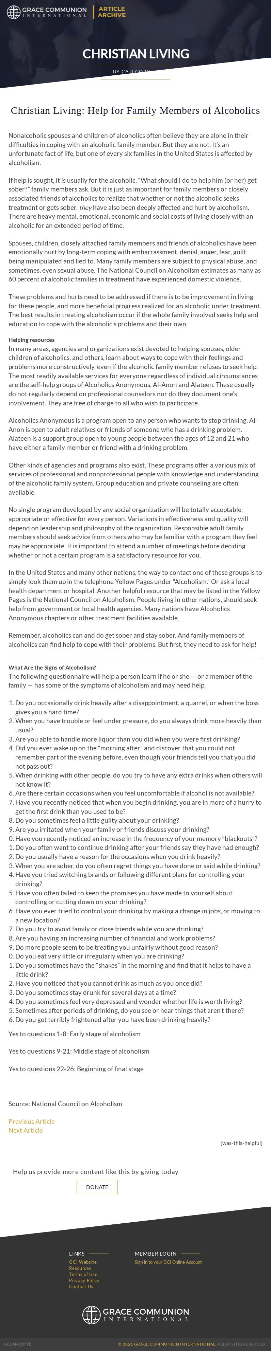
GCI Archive (17, 1344)
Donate (97, 1187)
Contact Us (81, 1286)
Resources (80, 1268)
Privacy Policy (84, 1280)
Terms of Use (83, 1274)
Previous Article (32, 1121)
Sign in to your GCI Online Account (168, 1262)
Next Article (26, 1130)
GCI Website (83, 1262)
